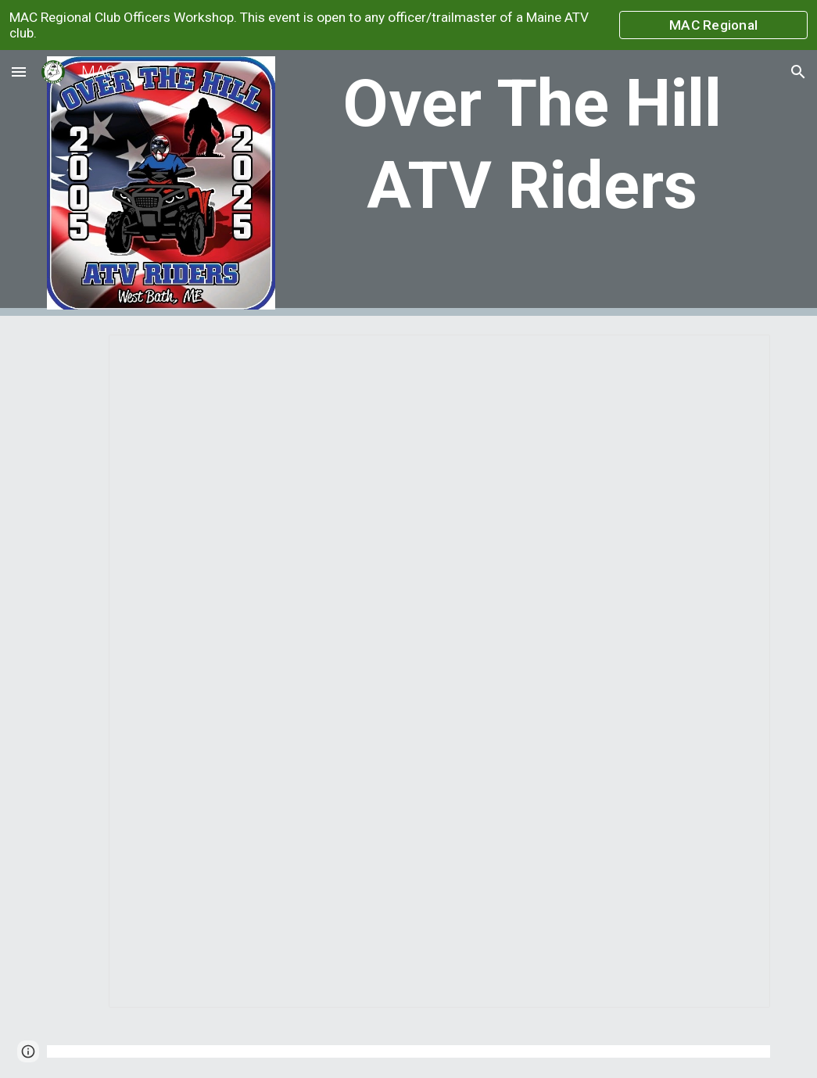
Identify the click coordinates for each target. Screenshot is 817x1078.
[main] (532, 144)
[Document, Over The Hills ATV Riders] (439, 671)
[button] (19, 71)
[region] (408, 25)
